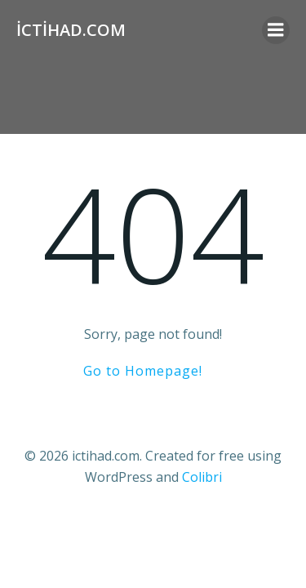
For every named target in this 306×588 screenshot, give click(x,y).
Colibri (202, 477)
